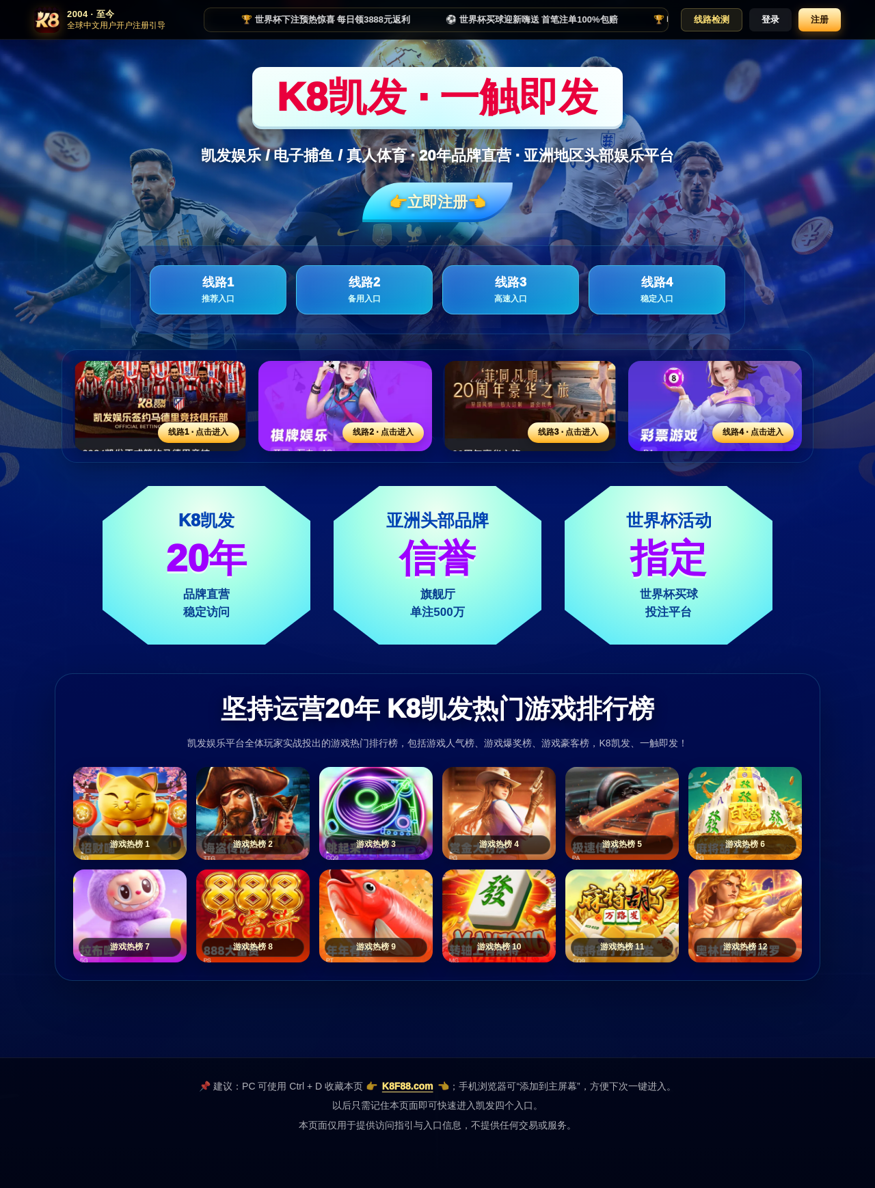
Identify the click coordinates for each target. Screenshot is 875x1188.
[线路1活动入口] (160, 406)
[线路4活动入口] (715, 406)
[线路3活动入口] (530, 406)
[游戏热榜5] (622, 813)
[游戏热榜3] (376, 813)
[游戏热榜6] (745, 813)
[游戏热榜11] (622, 915)
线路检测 (711, 19)
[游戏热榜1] (130, 813)
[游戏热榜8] (253, 915)
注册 (820, 19)
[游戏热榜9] (376, 915)
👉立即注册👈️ (437, 202)
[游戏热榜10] (499, 915)
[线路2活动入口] (345, 406)
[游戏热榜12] (745, 915)
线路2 (364, 290)
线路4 (657, 290)
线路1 (218, 290)
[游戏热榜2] (253, 813)
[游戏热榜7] (130, 915)
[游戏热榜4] (499, 813)
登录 (770, 19)
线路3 (510, 290)
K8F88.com (407, 1086)
